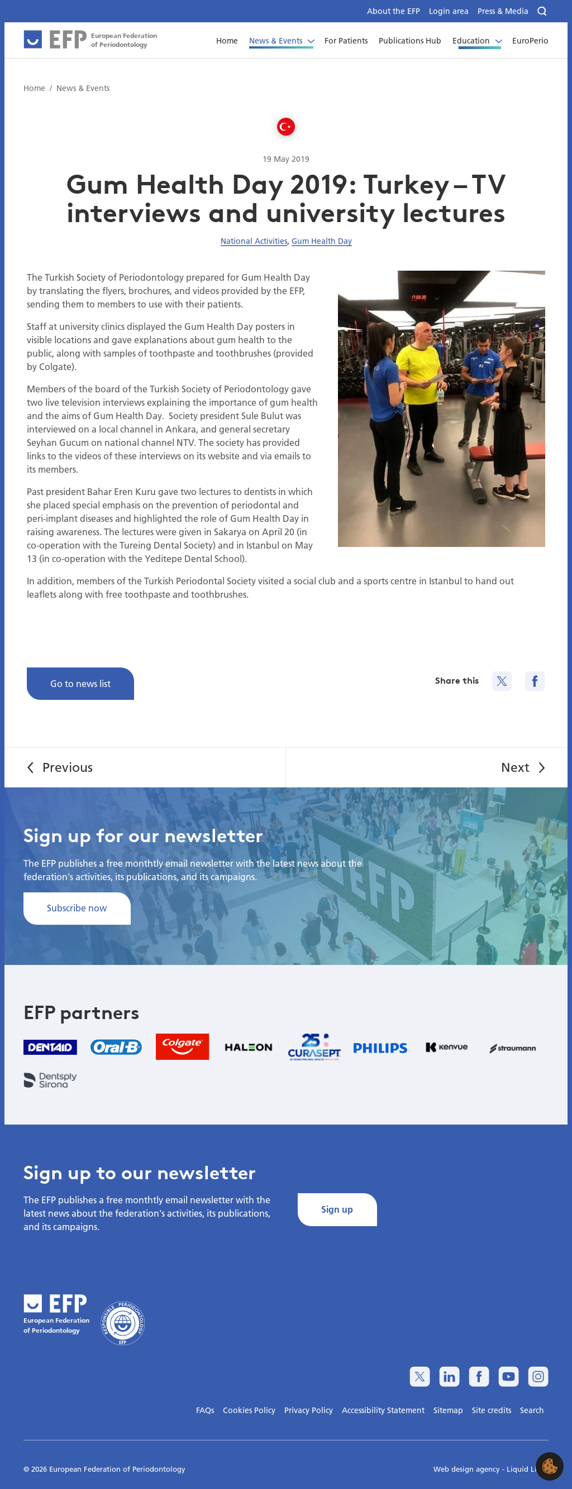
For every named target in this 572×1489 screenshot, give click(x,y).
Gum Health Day (322, 241)
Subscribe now (77, 908)
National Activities (254, 241)
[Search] (543, 11)
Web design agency (467, 1468)
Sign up (337, 1209)
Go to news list (80, 683)
